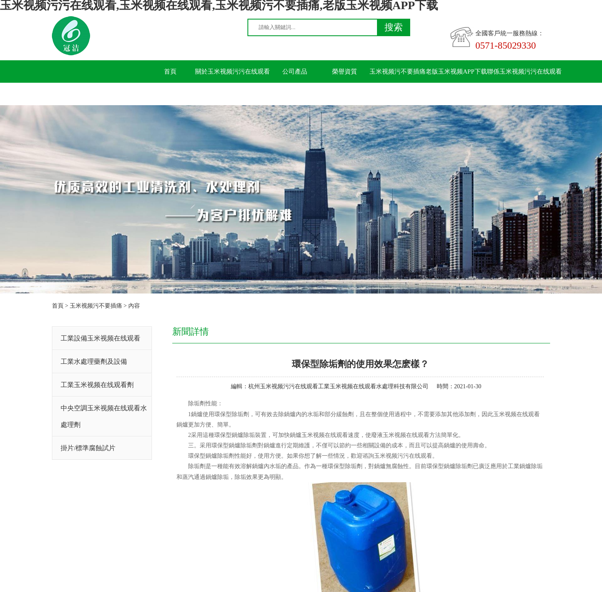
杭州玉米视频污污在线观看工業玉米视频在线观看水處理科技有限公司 (338, 386)
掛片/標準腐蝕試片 (88, 447)
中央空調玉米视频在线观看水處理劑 (104, 416)
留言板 (170, 94)
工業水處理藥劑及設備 (94, 361)
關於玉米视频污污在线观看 (232, 71)
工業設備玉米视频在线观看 (100, 338)
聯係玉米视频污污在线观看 (524, 71)
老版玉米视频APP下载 (456, 71)
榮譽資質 (344, 71)
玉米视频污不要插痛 (398, 71)
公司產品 (294, 71)
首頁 (170, 71)
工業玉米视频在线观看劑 (97, 384)
